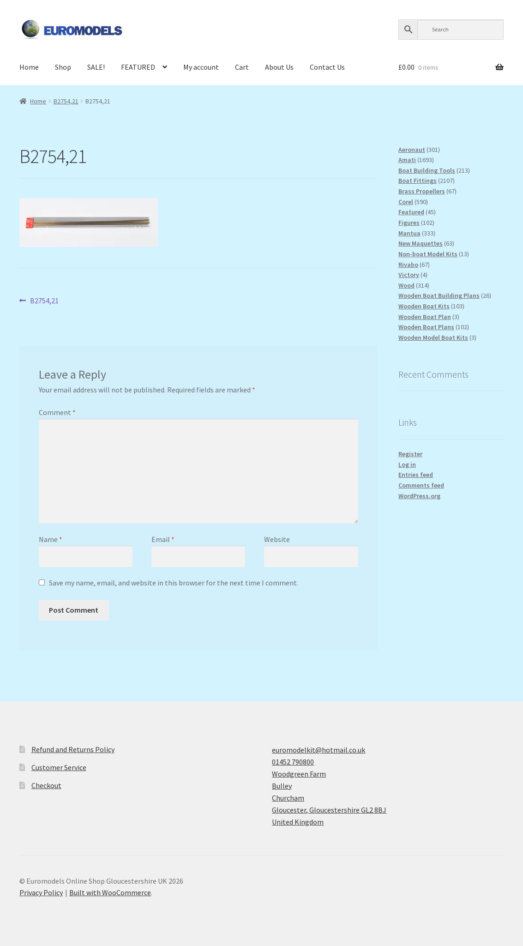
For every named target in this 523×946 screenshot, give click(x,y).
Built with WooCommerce (110, 892)
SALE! (96, 67)
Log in (407, 464)
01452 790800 (293, 761)
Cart (242, 67)
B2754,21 (66, 101)
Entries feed (415, 474)
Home (29, 67)
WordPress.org (419, 496)
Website (277, 539)
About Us (279, 67)
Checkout (46, 785)
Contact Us (327, 67)
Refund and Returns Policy (72, 749)
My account (201, 67)
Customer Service (58, 767)
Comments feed (421, 485)
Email (162, 539)
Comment (57, 412)
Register (410, 454)
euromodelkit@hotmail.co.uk (318, 749)
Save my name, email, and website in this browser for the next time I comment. (173, 582)
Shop (63, 67)
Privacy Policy (41, 892)
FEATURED (138, 67)
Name (50, 539)
